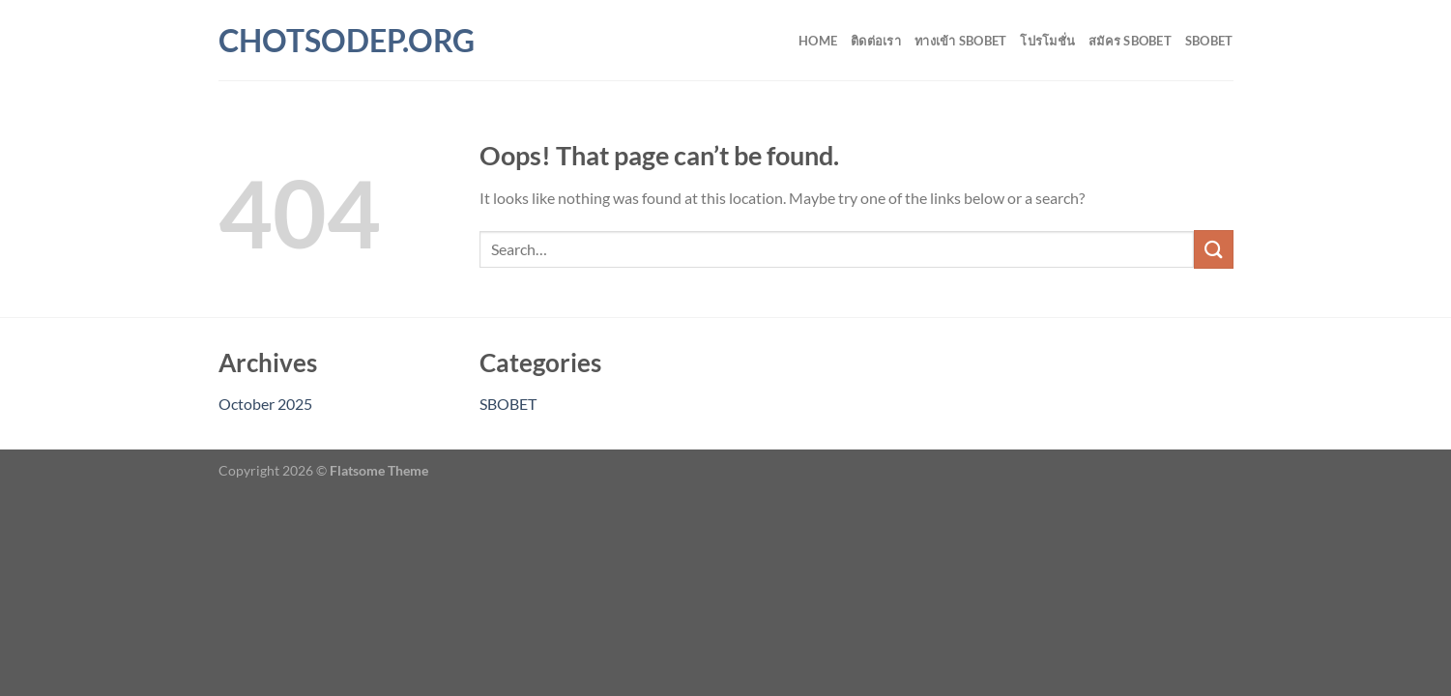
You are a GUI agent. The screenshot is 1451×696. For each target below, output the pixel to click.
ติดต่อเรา (876, 40)
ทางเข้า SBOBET (960, 40)
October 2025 (265, 403)
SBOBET (1209, 40)
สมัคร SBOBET (1130, 40)
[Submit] (1213, 249)
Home (817, 40)
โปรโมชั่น (1047, 40)
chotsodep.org (303, 40)
